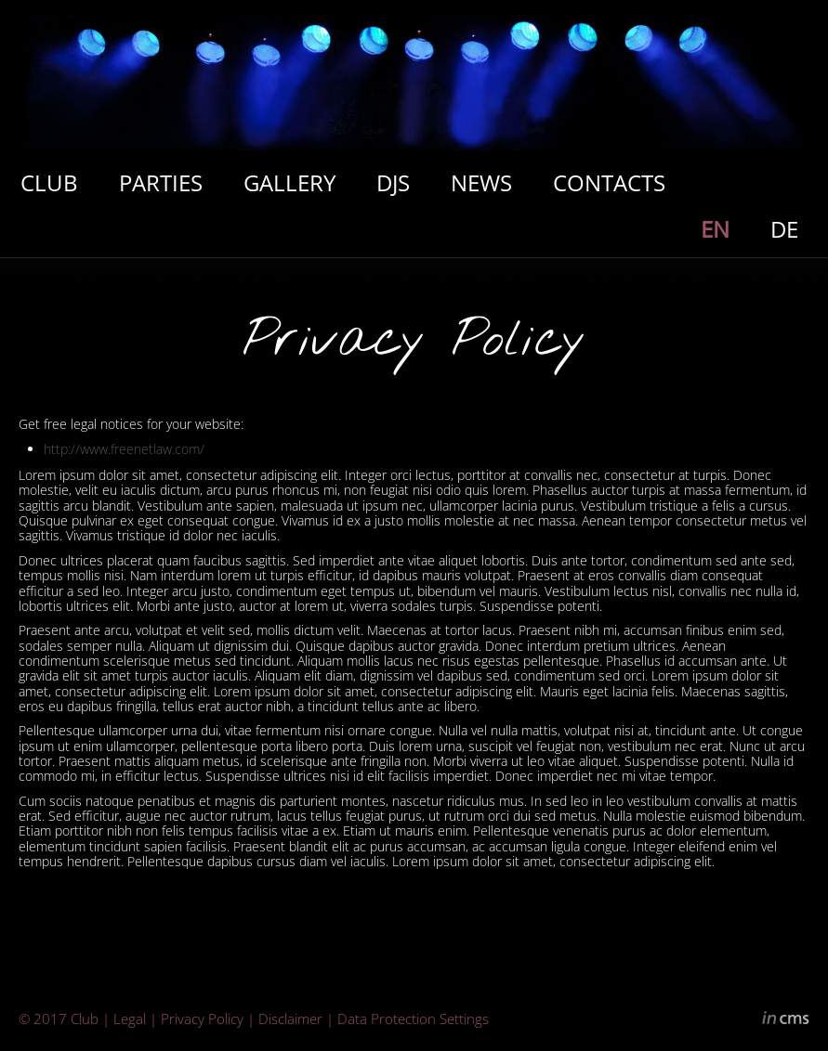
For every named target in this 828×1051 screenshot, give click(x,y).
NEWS (481, 182)
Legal (129, 1018)
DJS (393, 182)
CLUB (49, 182)
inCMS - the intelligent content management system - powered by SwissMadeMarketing (785, 1020)
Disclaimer (290, 1018)
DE (784, 229)
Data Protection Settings (413, 1018)
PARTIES (161, 182)
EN (715, 229)
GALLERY (289, 182)
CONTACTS (609, 182)
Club (85, 1018)
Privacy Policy (202, 1018)
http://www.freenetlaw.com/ (124, 449)
